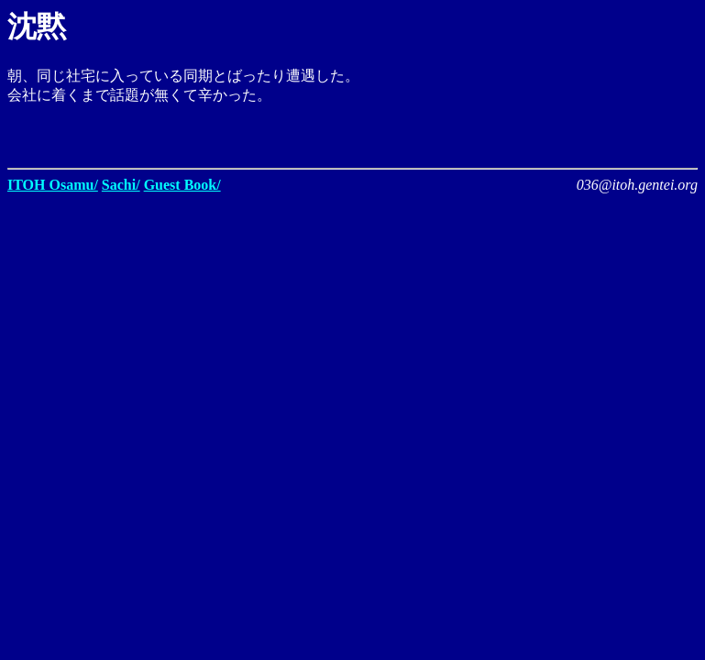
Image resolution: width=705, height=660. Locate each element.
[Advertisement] (483, 132)
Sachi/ (121, 184)
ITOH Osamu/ (52, 184)
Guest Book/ (182, 184)
